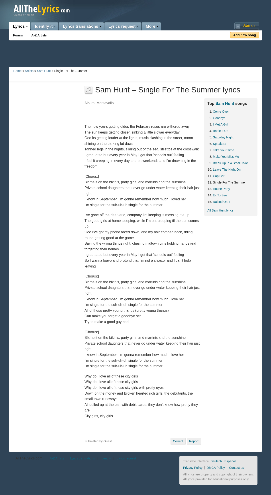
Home (17, 71)
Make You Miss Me (226, 156)
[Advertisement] (135, 53)
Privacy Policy (192, 467)
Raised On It (221, 202)
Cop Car (218, 176)
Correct (178, 441)
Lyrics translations (80, 26)
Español (230, 461)
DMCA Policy (216, 467)
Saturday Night (223, 137)
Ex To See (220, 195)
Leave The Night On (227, 169)
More (150, 26)
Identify (106, 458)
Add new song (244, 35)
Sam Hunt (44, 71)
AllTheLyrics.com (29, 458)
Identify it (44, 26)
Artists (29, 71)
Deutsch (216, 461)
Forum (18, 35)
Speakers (219, 144)
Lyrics (19, 26)
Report (193, 441)
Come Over (221, 111)
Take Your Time (223, 150)
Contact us (236, 467)
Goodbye (219, 118)
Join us (249, 25)
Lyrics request (122, 26)
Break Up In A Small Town (231, 163)
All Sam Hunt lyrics (220, 210)
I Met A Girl (220, 124)
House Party (221, 189)
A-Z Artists (39, 35)
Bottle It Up (220, 131)
